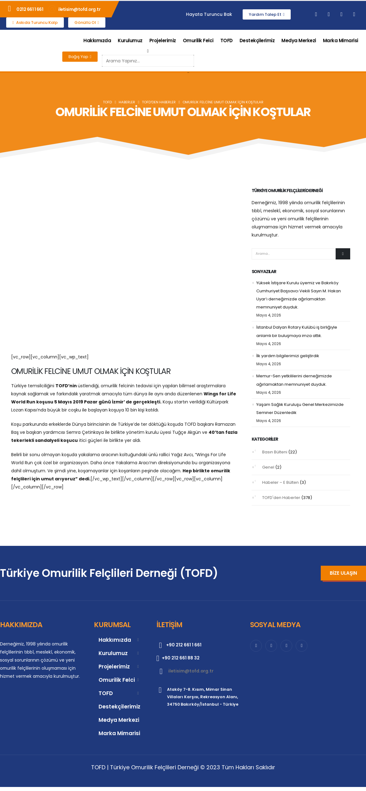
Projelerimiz (162, 40)
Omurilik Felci (198, 40)
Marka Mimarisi (340, 40)
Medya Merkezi (298, 40)
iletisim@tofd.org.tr (79, 9)
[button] (148, 51)
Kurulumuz (130, 40)
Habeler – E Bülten (280, 482)
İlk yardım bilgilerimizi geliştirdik (287, 356)
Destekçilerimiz (257, 40)
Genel (268, 467)
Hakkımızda (97, 40)
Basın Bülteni (274, 452)
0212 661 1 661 (29, 9)
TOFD (226, 40)
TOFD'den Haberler (281, 498)
